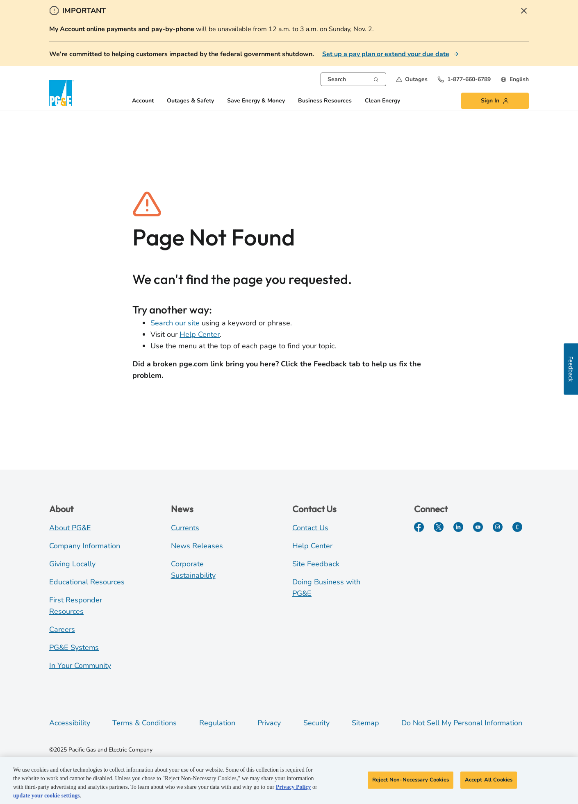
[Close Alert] (524, 11)
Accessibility (69, 723)
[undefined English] (515, 79)
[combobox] (353, 79)
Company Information (84, 546)
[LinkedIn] (458, 527)
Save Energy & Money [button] (256, 101)
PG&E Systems (74, 647)
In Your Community (80, 665)
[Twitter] (438, 527)
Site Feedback (315, 564)
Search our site (175, 323)
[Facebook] (419, 527)
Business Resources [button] (325, 101)
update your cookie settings (46, 797)
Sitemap (365, 723)
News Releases (197, 546)
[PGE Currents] (517, 527)
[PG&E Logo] (61, 93)
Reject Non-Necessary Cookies (410, 781)
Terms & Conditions (144, 723)
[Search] (376, 79)
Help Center (200, 334)
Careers (62, 629)
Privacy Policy (293, 788)
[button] (412, 79)
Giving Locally (72, 564)
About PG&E (70, 528)
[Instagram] (497, 527)
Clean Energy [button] (382, 101)
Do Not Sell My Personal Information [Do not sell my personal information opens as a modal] (461, 723)
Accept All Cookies (488, 781)
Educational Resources (87, 582)
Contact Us (310, 528)
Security (316, 723)
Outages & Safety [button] (190, 101)
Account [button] (143, 101)
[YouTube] (478, 527)
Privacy (269, 723)
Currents (185, 528)
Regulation (217, 723)
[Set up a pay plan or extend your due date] (390, 54)
